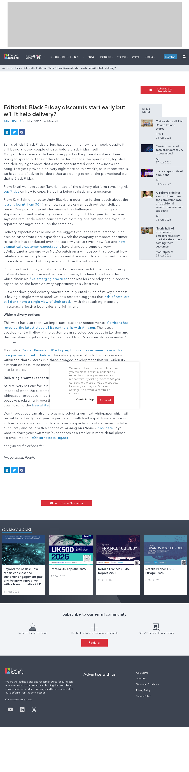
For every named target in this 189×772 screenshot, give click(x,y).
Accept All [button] (105, 400)
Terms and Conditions (147, 684)
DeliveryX (28, 68)
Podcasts (106, 56)
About (150, 56)
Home (17, 68)
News (92, 56)
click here (105, 428)
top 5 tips (11, 191)
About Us (141, 678)
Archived (12, 121)
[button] (184, 57)
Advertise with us (99, 674)
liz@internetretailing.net (49, 438)
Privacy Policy (143, 690)
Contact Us (142, 672)
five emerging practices (48, 279)
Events (137, 56)
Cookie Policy (143, 696)
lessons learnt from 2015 (23, 204)
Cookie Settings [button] (85, 399)
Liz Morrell (50, 121)
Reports (122, 56)
